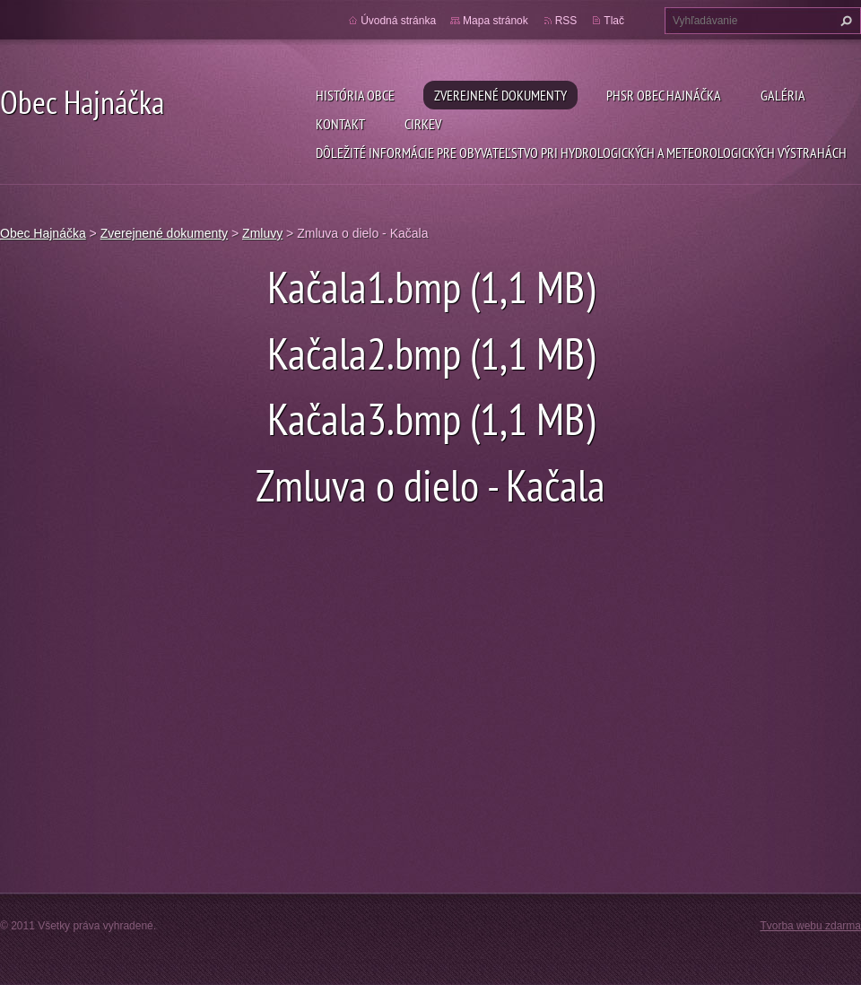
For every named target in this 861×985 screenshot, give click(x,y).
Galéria (783, 95)
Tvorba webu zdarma (810, 926)
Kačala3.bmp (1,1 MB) (431, 419)
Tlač (614, 20)
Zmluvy (262, 233)
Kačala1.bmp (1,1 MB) (431, 287)
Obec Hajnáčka (43, 233)
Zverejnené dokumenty (500, 95)
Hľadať (844, 20)
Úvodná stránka (398, 20)
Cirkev (422, 124)
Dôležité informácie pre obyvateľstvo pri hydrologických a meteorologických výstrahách (581, 152)
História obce (355, 95)
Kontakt (340, 124)
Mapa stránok (495, 20)
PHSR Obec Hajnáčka (663, 95)
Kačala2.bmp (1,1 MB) (431, 353)
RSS (566, 20)
